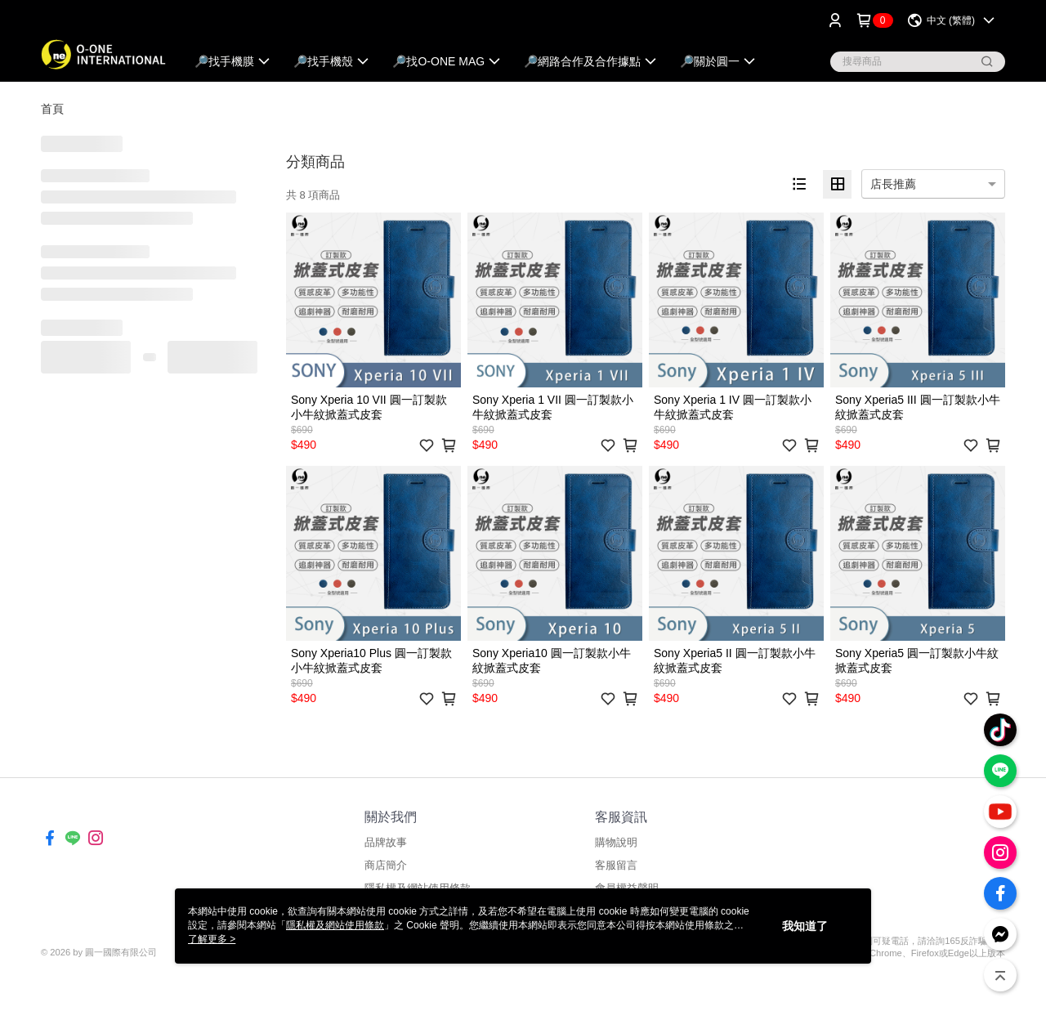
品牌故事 (385, 842)
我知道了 (805, 926)
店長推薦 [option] (893, 183)
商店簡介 (385, 865)
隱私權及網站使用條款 (335, 925)
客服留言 (616, 865)
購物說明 (616, 842)
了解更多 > (211, 939)
